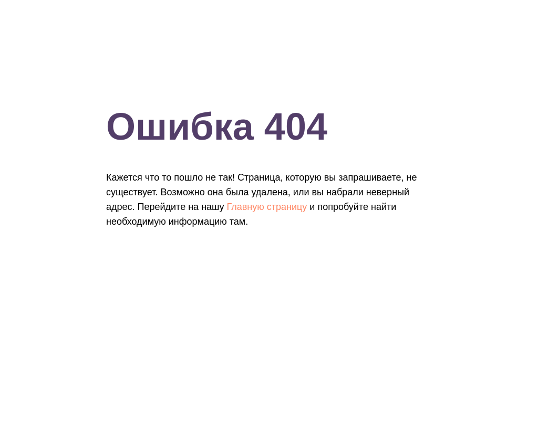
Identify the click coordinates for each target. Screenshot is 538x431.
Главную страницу (267, 207)
